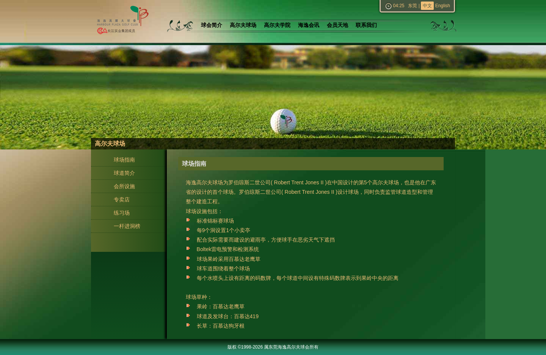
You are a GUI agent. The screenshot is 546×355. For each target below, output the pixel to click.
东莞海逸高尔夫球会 (121, 21)
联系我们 (366, 25)
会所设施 (124, 186)
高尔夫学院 (277, 25)
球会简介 (211, 25)
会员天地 (337, 25)
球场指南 (124, 160)
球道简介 (124, 173)
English (442, 5)
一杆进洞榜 (127, 226)
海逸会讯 (308, 25)
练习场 (122, 213)
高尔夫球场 (243, 25)
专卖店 (122, 199)
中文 (427, 5)
